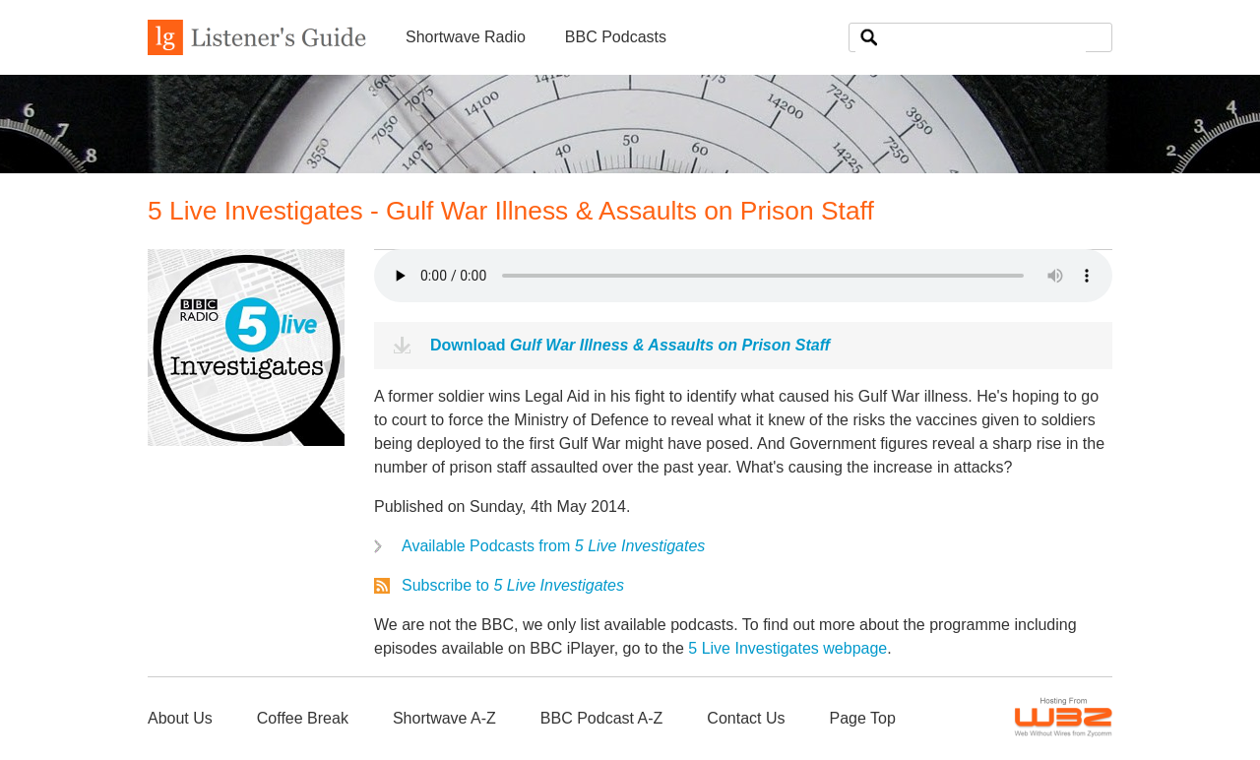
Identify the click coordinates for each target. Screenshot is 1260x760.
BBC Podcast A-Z (601, 718)
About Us (180, 718)
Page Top (862, 718)
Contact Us (746, 718)
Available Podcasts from (553, 546)
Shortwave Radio (466, 37)
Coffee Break (302, 718)
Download (630, 345)
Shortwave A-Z (444, 718)
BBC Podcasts (615, 37)
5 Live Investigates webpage (787, 648)
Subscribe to (513, 585)
